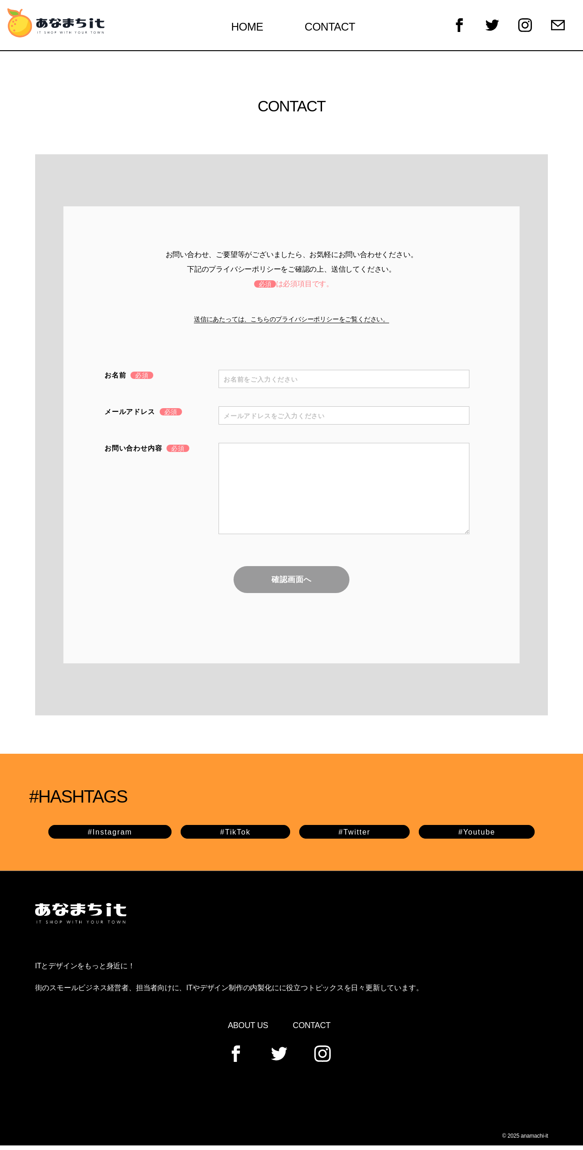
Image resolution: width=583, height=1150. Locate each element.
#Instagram (110, 835)
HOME (253, 28)
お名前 (128, 379)
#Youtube (476, 835)
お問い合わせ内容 (146, 452)
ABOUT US (247, 1029)
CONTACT (336, 28)
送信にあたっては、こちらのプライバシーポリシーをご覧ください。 (291, 322)
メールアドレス (143, 415)
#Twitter (354, 835)
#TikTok (236, 835)
